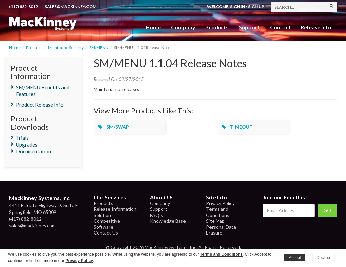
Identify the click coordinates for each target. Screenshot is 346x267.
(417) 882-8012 (23, 6)
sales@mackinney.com (70, 6)
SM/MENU (98, 47)
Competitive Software (107, 224)
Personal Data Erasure (221, 230)
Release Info (316, 27)
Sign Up (256, 6)
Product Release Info (40, 105)
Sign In (237, 6)
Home (153, 27)
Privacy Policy (220, 203)
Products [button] (217, 27)
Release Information (115, 209)
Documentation (33, 151)
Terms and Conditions (217, 212)
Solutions (104, 215)
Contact (280, 27)
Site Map (215, 221)
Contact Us (106, 233)
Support (249, 27)
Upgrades (27, 144)
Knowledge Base (168, 221)
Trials (22, 138)
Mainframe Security (66, 47)
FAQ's (156, 215)
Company (183, 27)
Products (34, 47)
